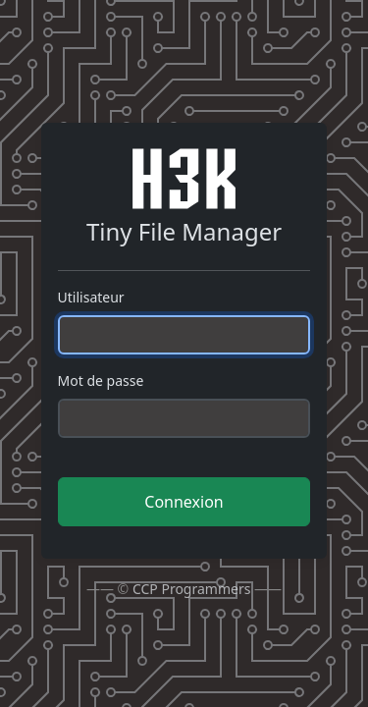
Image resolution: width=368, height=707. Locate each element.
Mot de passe (101, 380)
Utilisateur (91, 297)
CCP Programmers (191, 588)
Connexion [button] (183, 502)
